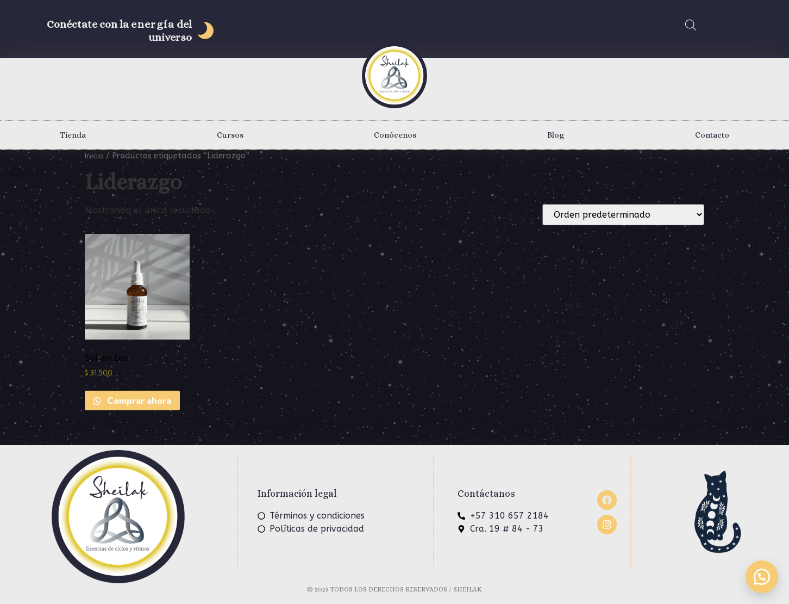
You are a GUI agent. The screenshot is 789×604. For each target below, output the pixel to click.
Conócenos (395, 135)
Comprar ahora (138, 400)
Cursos (230, 135)
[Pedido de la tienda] (623, 214)
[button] (762, 576)
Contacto (712, 135)
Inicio (94, 155)
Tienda (73, 135)
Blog (555, 135)
